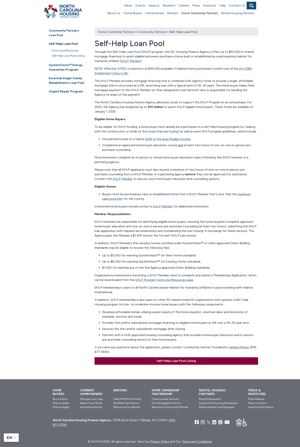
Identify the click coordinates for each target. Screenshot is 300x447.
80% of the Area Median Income (168, 139)
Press (196, 5)
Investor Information (261, 407)
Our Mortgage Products (166, 403)
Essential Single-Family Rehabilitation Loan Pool (66, 80)
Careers (184, 5)
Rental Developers (210, 399)
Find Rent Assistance (126, 403)
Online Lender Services (165, 399)
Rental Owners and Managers (217, 407)
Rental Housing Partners (238, 13)
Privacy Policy (160, 441)
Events (140, 5)
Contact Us (237, 5)
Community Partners (152, 32)
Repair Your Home (91, 403)
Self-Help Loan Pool (63, 44)
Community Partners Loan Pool (64, 33)
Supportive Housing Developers (218, 403)
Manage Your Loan (91, 399)
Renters (172, 13)
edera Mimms (240, 347)
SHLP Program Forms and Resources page (164, 280)
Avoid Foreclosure (91, 407)
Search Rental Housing (127, 399)
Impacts (154, 5)
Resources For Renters (126, 407)
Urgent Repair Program (66, 91)
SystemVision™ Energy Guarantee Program (66, 67)
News (128, 5)
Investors (209, 5)
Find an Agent (61, 407)
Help (222, 5)
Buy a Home (60, 399)
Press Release (256, 399)
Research (169, 5)
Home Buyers (132, 13)
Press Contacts (257, 403)
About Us (113, 13)
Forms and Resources (65, 50)
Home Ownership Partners (199, 13)
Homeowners (154, 13)
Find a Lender (61, 403)
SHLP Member (131, 61)
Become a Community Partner (170, 407)
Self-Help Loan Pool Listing (176, 361)
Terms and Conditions (197, 441)
